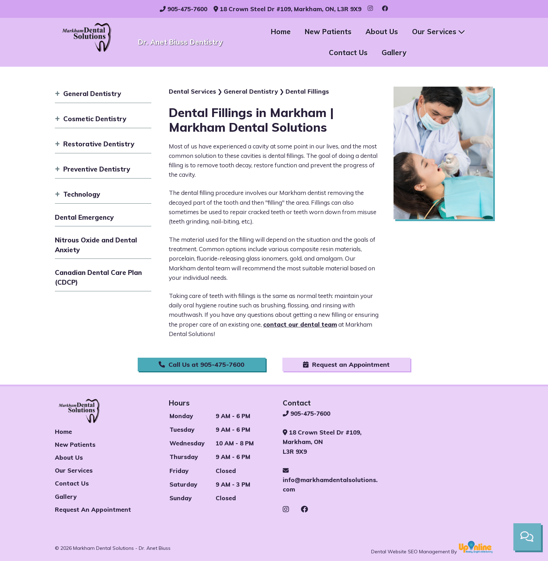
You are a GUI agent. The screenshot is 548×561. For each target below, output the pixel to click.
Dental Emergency (84, 217)
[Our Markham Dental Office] (445, 450)
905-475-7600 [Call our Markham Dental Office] (306, 413)
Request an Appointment (346, 364)
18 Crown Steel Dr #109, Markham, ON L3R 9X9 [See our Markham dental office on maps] (322, 442)
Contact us (72, 483)
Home (281, 31)
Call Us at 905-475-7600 (201, 364)
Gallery (394, 52)
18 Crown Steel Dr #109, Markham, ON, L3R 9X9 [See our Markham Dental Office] (287, 9)
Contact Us (348, 52)
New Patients (328, 31)
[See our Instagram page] (291, 509)
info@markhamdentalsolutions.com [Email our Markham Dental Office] (330, 480)
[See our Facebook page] (304, 509)
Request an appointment (93, 509)
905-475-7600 (183, 9)
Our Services (438, 31)
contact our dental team (300, 324)
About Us (382, 31)
